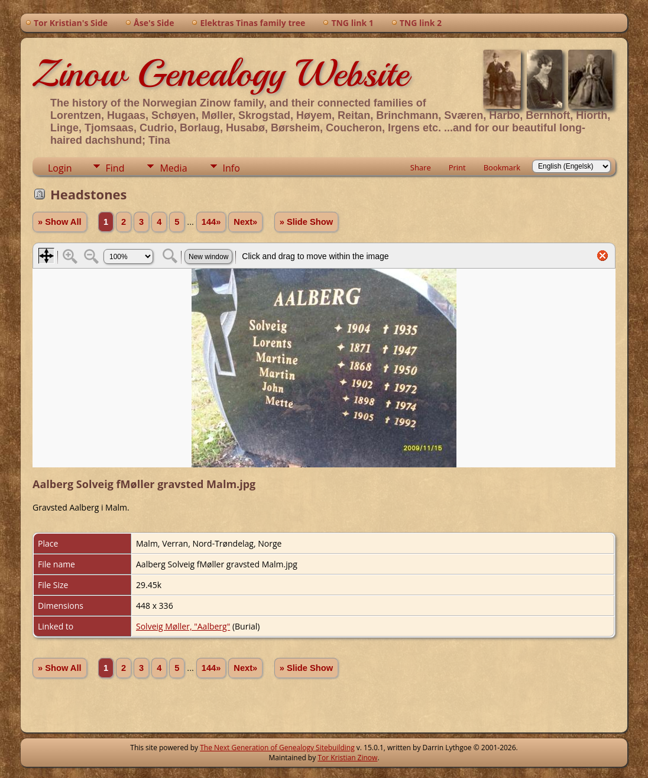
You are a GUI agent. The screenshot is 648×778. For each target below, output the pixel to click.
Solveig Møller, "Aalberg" (183, 626)
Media (173, 168)
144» (211, 222)
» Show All (60, 222)
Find (115, 168)
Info (231, 168)
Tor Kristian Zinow (347, 758)
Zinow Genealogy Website (221, 73)
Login (60, 168)
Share (420, 167)
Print (457, 167)
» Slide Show (306, 222)
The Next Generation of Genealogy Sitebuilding (277, 748)
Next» (245, 222)
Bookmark (502, 167)
